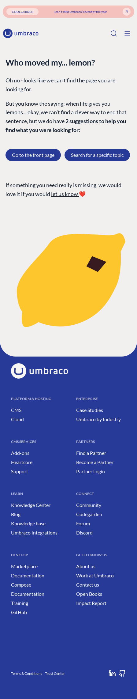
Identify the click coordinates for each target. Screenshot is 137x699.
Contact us (87, 585)
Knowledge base (28, 523)
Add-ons (20, 453)
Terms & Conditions (26, 673)
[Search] (113, 33)
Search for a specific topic (97, 155)
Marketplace (24, 566)
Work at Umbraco (95, 575)
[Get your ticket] (127, 12)
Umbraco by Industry (98, 419)
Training (19, 603)
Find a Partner (91, 453)
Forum (83, 523)
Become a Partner (94, 462)
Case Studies (89, 410)
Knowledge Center (30, 505)
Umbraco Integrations (34, 532)
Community (88, 505)
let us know (65, 194)
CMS (16, 410)
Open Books (89, 594)
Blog (15, 514)
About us (85, 566)
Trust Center (55, 673)
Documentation (27, 575)
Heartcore (21, 462)
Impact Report (91, 603)
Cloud (17, 419)
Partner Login (90, 471)
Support (19, 471)
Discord (84, 532)
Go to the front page (33, 155)
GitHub (19, 612)
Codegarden (89, 514)
